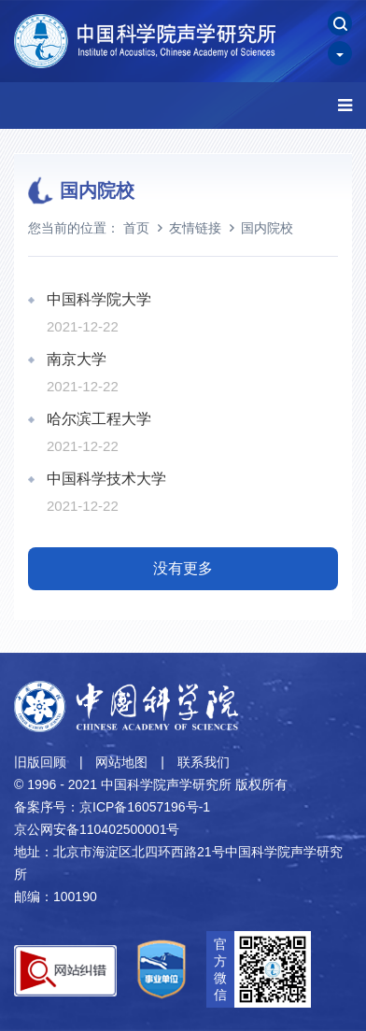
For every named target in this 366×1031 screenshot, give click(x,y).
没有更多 (183, 568)
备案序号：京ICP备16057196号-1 (112, 806)
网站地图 (121, 762)
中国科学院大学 (99, 299)
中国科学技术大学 (106, 479)
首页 (136, 227)
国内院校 (267, 227)
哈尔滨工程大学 (99, 419)
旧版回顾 (40, 762)
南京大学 (76, 359)
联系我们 (203, 762)
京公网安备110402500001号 (96, 829)
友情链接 (195, 227)
